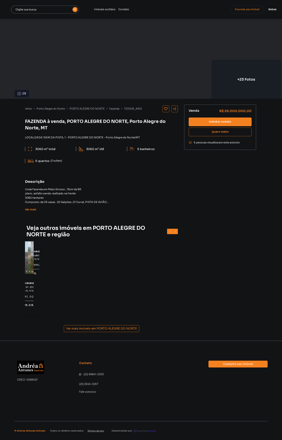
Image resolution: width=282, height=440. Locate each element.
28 (21, 93)
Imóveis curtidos (140, 9)
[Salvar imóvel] (165, 108)
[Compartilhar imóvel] (174, 108)
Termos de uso (95, 430)
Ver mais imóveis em (101, 328)
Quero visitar (220, 131)
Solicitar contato (220, 121)
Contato (158, 9)
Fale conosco (87, 391)
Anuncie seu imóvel (238, 9)
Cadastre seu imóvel (238, 364)
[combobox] (82, 9)
